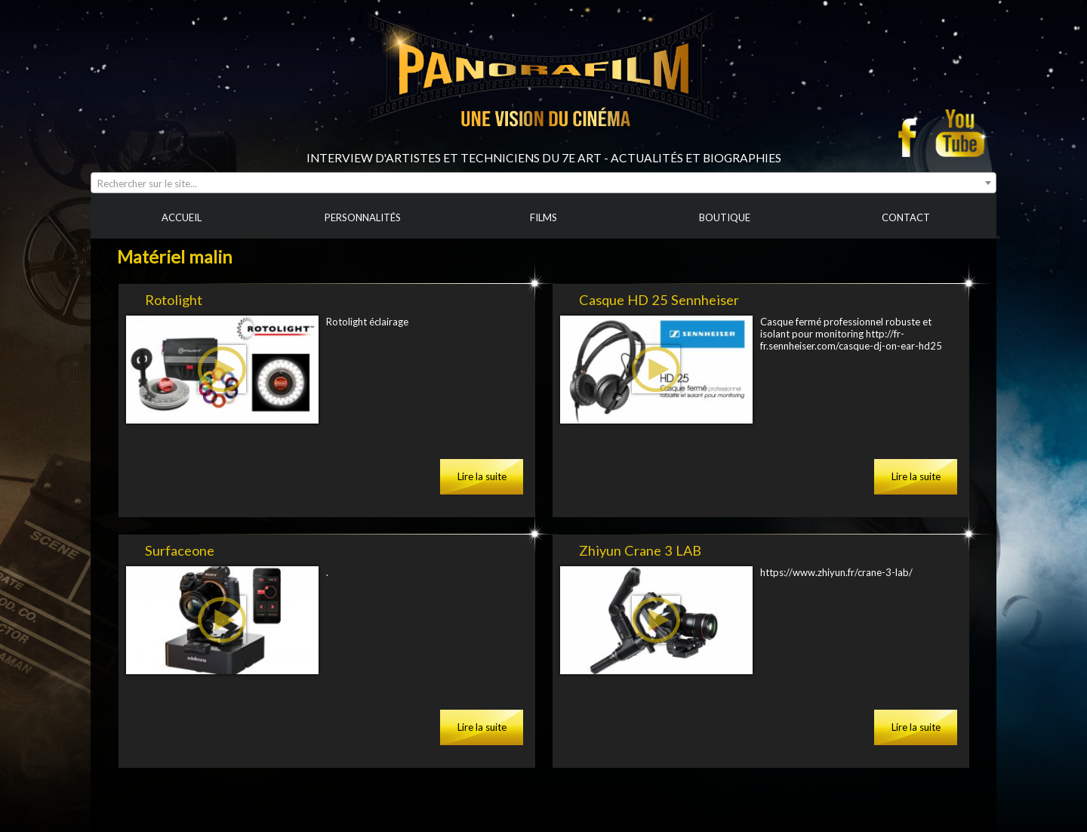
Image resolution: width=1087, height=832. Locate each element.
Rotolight (173, 299)
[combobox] (543, 182)
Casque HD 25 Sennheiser (659, 299)
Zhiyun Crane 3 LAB (640, 550)
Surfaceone (179, 550)
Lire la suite (482, 476)
